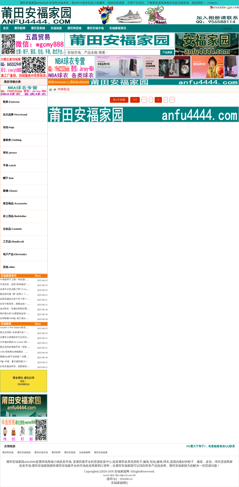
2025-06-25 (42, 280)
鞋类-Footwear (11, 102)
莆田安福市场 (95, 28)
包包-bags (8, 127)
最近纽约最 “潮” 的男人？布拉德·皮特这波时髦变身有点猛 (28, 294)
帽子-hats (8, 178)
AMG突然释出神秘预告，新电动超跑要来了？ (23, 351)
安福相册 (56, 28)
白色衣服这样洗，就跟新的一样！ (17, 366)
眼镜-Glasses (10, 190)
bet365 (106, 475)
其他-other (9, 267)
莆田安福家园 (24, 452)
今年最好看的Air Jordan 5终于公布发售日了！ (22, 342)
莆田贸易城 (38, 28)
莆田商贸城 (74, 28)
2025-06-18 (42, 309)
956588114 (126, 478)
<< (144, 99)
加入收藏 (233, 7)
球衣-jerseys (10, 152)
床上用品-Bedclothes (14, 216)
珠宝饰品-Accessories (15, 203)
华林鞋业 (64, 89)
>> (172, 99)
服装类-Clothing (12, 140)
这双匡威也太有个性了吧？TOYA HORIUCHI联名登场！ (27, 299)
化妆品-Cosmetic (12, 229)
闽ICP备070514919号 (125, 475)
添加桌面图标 (218, 7)
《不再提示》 (212, 3)
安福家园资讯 (117, 28)
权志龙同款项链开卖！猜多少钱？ (17, 347)
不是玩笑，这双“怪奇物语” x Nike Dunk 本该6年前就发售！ (29, 284)
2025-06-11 (42, 362)
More (38, 275)
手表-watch (9, 165)
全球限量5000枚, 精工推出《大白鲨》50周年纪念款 (25, 318)
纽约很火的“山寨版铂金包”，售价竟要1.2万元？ (23, 313)
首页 (6, 28)
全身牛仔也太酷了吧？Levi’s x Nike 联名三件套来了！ (26, 289)
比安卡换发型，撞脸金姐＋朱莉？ (17, 303)
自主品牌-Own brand (15, 114)
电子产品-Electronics (15, 254)
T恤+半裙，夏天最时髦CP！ (14, 361)
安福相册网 (84, 452)
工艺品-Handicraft (13, 241)
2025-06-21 (42, 295)
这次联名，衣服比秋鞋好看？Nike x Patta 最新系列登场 (27, 308)
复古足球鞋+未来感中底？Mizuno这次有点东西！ (24, 332)
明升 (112, 475)
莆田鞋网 (19, 28)
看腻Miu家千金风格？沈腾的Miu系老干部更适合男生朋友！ (29, 356)
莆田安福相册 (100, 452)
